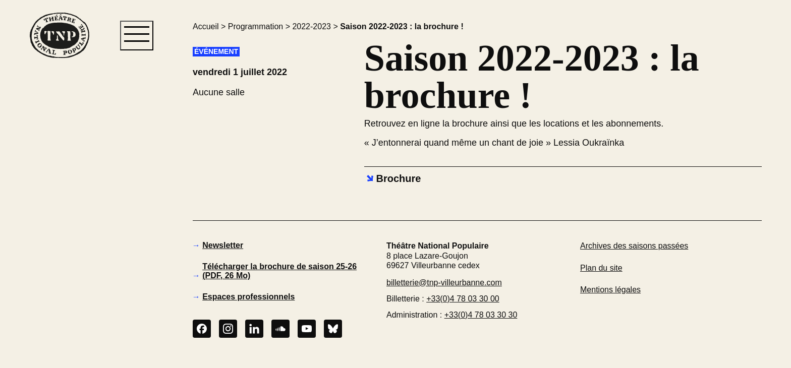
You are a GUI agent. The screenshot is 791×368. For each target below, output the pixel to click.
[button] (59, 231)
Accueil (206, 26)
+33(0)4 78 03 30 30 (481, 315)
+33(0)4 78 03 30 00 (462, 298)
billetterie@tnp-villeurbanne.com (444, 282)
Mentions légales (610, 289)
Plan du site (601, 268)
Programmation (255, 26)
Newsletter (222, 245)
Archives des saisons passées (634, 245)
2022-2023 (311, 26)
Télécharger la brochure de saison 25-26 (279, 271)
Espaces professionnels (248, 296)
